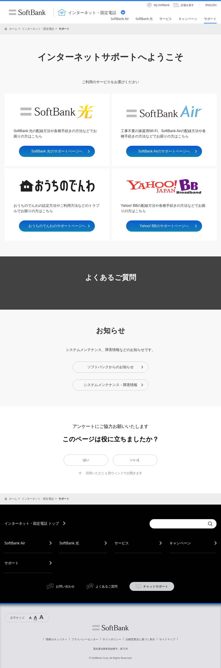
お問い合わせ (65, 586)
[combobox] (177, 523)
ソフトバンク (110, 628)
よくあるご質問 (106, 586)
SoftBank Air (14, 543)
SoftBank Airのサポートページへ (168, 151)
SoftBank (27, 12)
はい (86, 460)
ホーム (13, 29)
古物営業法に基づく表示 (140, 639)
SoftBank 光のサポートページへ (60, 151)
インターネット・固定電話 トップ (31, 523)
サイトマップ (167, 639)
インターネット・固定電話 (38, 29)
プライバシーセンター (84, 639)
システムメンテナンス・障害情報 (114, 385)
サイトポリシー (111, 639)
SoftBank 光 (69, 543)
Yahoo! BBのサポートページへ (169, 226)
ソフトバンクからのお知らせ (115, 367)
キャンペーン (180, 543)
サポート (11, 562)
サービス (122, 543)
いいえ (135, 460)
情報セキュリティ (56, 639)
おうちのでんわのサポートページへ (59, 226)
